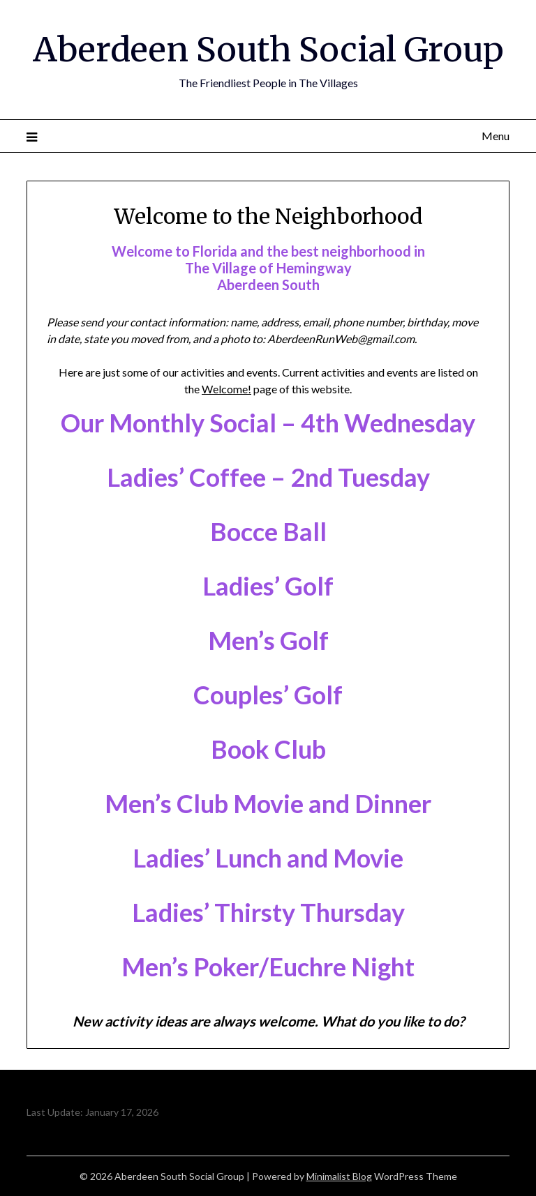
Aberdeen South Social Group (268, 49)
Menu (495, 135)
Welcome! (226, 388)
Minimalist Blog (339, 1176)
